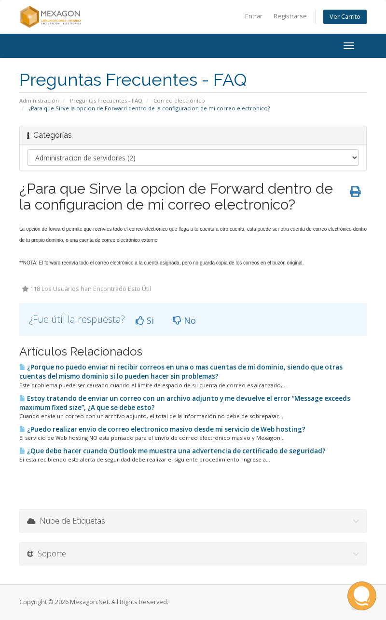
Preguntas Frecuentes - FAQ (106, 100)
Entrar (253, 16)
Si (145, 320)
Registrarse (290, 16)
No (184, 320)
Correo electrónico (179, 100)
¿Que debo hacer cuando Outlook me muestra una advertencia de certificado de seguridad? (172, 451)
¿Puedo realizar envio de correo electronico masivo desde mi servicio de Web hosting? (162, 429)
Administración (39, 100)
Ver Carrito (345, 17)
